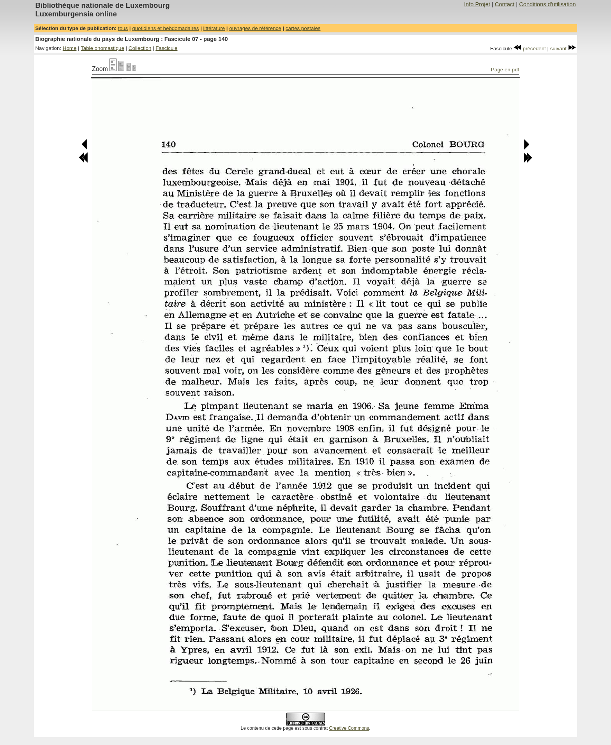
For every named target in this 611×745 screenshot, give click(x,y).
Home (70, 48)
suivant (563, 48)
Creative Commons (349, 728)
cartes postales (303, 28)
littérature (214, 28)
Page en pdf (505, 70)
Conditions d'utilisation (547, 4)
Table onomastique (102, 48)
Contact (505, 4)
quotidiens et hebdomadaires (165, 28)
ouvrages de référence (255, 28)
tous (123, 28)
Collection (140, 48)
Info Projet (477, 4)
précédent (530, 48)
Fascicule (166, 48)
